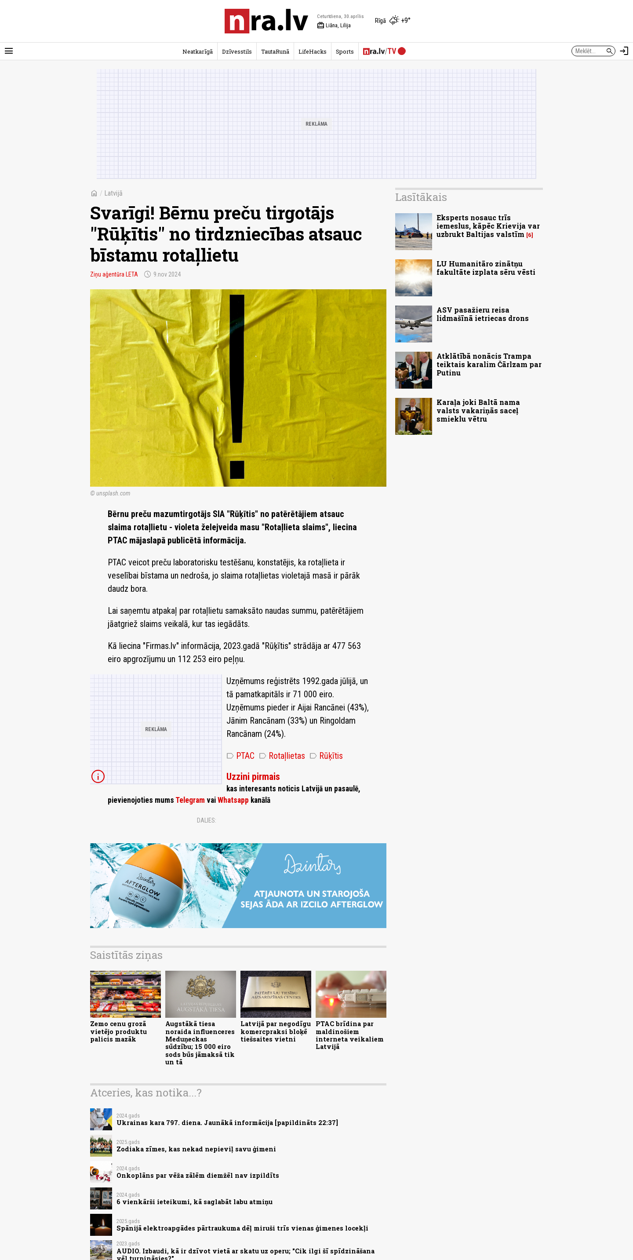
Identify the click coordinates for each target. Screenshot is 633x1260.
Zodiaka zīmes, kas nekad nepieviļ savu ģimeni (196, 1149)
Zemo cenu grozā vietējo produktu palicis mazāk (118, 1031)
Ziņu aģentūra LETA (114, 274)
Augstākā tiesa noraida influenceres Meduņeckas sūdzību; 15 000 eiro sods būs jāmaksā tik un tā (200, 1043)
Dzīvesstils (237, 51)
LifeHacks (312, 51)
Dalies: (206, 820)
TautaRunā (275, 51)
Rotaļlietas (282, 755)
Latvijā (113, 193)
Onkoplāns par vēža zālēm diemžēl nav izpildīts (197, 1175)
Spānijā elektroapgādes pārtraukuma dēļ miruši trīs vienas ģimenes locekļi (242, 1228)
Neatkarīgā (197, 51)
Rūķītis (326, 755)
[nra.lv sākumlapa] (266, 21)
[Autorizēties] (624, 51)
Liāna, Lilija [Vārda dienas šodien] (334, 25)
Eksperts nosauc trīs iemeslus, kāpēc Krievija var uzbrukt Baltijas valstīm (488, 226)
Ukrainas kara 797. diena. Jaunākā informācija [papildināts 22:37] (227, 1122)
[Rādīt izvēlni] (9, 51)
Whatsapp (233, 800)
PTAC (240, 755)
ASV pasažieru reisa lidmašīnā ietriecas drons (483, 314)
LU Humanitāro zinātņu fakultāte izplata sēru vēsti (486, 268)
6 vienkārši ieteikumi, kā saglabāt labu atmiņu (194, 1202)
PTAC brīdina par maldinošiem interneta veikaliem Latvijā (350, 1035)
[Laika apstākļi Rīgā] (393, 21)
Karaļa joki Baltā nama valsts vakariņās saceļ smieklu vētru (478, 410)
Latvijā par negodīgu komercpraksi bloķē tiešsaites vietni (275, 1031)
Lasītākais (421, 197)
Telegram (190, 800)
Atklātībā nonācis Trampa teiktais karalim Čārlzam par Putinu (489, 364)
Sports (345, 51)
